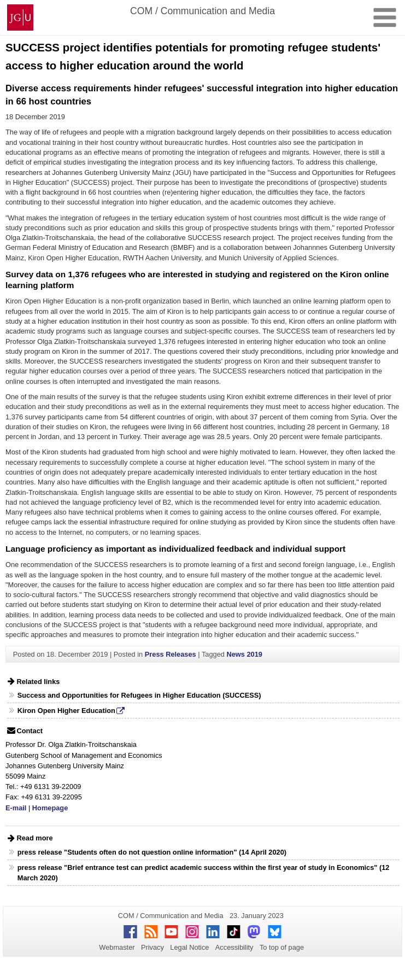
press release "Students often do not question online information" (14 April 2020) (151, 852)
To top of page (282, 947)
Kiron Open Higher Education (66, 710)
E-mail (15, 808)
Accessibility (234, 947)
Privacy (152, 947)
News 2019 (244, 654)
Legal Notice (189, 947)
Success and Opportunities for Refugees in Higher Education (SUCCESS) (139, 695)
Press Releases (170, 654)
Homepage (50, 808)
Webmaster (116, 947)
